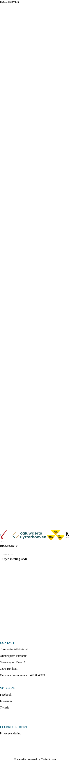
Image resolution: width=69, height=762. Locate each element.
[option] (34, 535)
